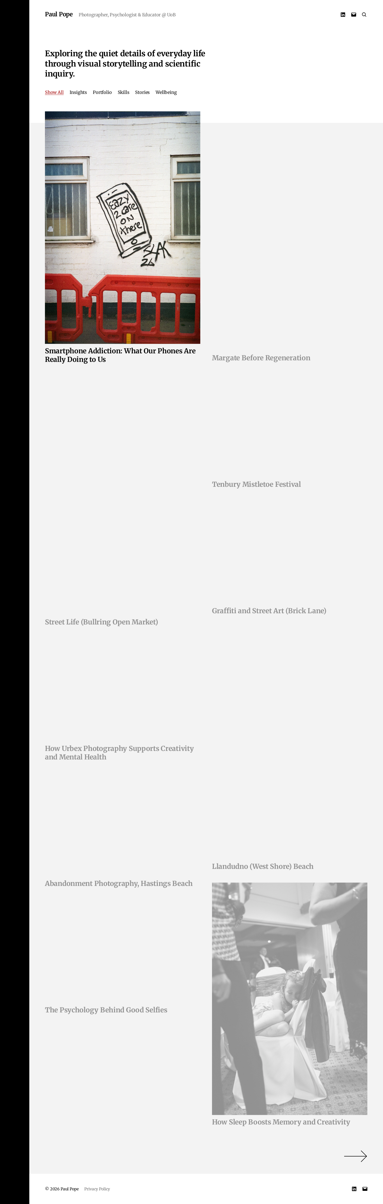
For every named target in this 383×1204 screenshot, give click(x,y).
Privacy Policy (97, 1188)
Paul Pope (59, 14)
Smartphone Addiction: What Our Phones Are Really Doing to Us (120, 357)
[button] (14, 602)
